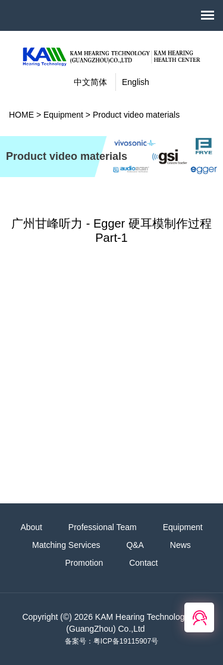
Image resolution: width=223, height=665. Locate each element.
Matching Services (66, 545)
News (180, 545)
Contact (143, 563)
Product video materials (136, 114)
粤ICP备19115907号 (125, 641)
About (31, 527)
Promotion (84, 563)
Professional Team (102, 527)
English (135, 82)
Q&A (135, 545)
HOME (21, 114)
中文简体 (90, 82)
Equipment (63, 114)
